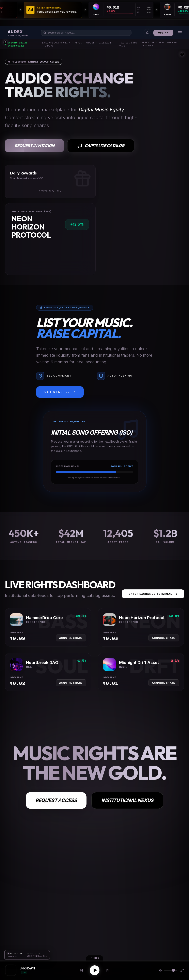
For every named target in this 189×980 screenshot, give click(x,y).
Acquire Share (71, 637)
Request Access (56, 800)
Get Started (60, 391)
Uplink (163, 32)
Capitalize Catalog (100, 145)
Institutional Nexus (127, 800)
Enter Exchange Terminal (153, 594)
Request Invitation (34, 145)
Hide (94, 958)
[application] (133, 14)
